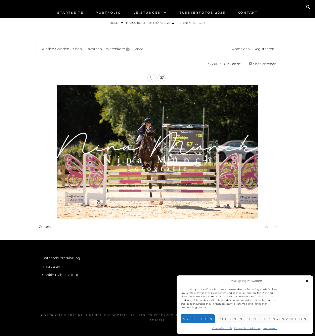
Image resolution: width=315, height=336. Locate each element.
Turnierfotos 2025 (202, 12)
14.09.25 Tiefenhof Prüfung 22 (148, 22)
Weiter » (271, 227)
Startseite (70, 12)
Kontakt (248, 12)
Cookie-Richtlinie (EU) (60, 275)
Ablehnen (230, 319)
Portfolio (108, 12)
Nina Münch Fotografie (103, 315)
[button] (307, 281)
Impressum (270, 328)
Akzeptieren (198, 319)
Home (114, 22)
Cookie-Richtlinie (222, 328)
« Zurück (44, 227)
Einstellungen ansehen (278, 319)
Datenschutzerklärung (247, 328)
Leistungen (147, 12)
